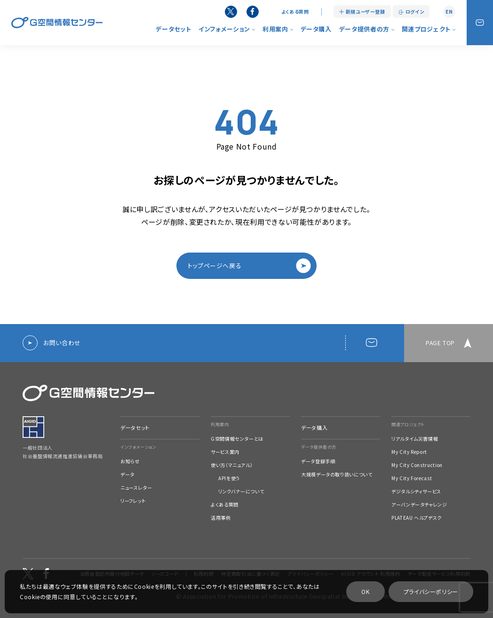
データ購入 (316, 28)
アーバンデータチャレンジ (419, 504)
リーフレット (133, 501)
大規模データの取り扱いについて (337, 474)
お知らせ (130, 461)
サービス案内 (225, 452)
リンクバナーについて (241, 491)
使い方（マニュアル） (232, 465)
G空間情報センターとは (237, 439)
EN (449, 11)
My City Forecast (411, 478)
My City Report (409, 452)
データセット (173, 28)
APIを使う (229, 478)
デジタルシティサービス (416, 491)
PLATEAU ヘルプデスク (416, 518)
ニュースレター (136, 488)
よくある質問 (295, 11)
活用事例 (221, 518)
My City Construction (417, 465)
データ (127, 474)
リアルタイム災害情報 (414, 439)
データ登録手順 (318, 461)
